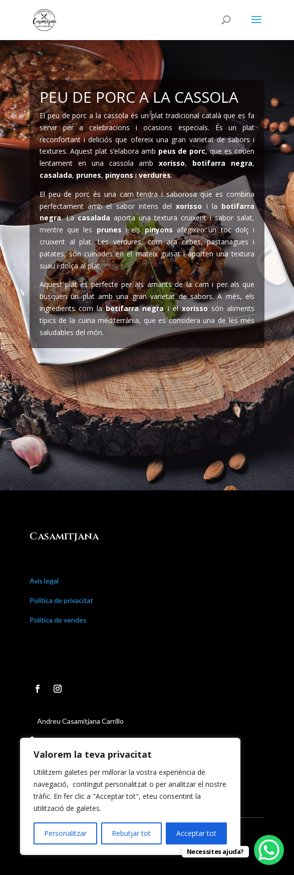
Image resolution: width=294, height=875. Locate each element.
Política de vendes (58, 620)
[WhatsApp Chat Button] (269, 850)
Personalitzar (65, 833)
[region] (130, 796)
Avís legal (44, 580)
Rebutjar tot (131, 833)
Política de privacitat (61, 600)
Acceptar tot (196, 833)
